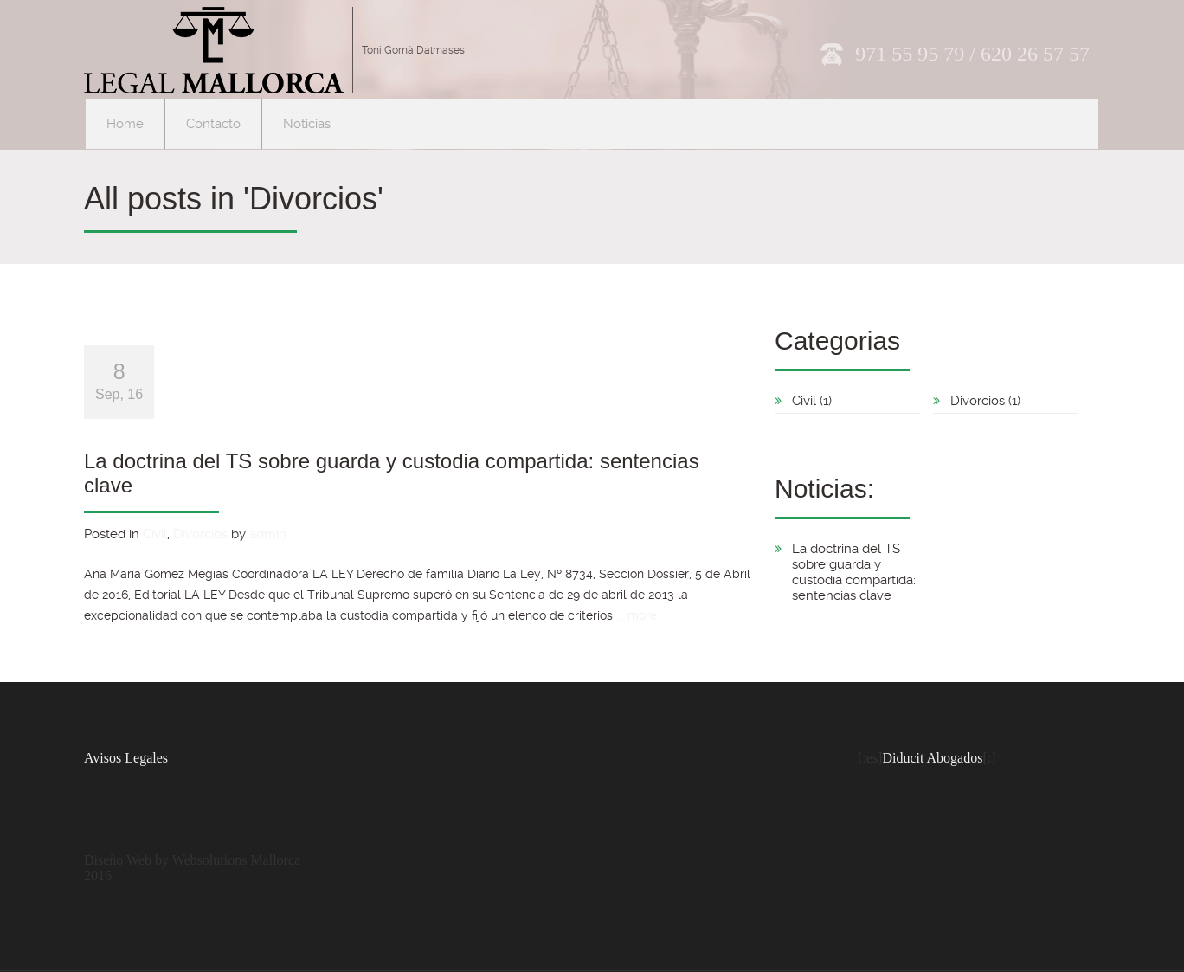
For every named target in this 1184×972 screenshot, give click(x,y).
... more (636, 615)
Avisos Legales (126, 757)
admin (267, 534)
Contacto (213, 124)
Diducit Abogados (932, 757)
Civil (155, 534)
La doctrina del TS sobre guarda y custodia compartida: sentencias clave (854, 572)
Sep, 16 (119, 380)
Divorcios (200, 534)
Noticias (307, 124)
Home (125, 124)
